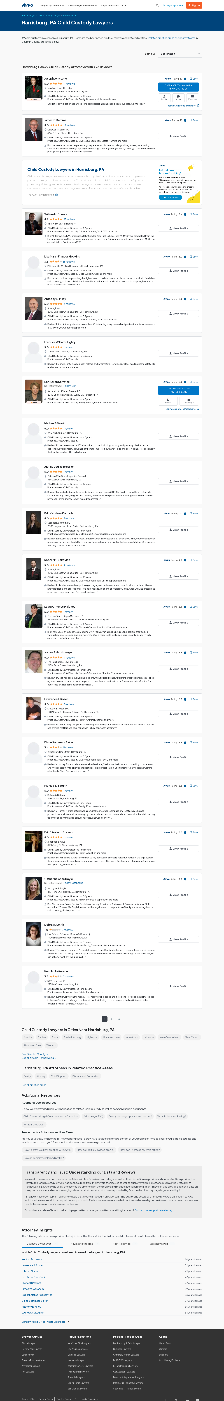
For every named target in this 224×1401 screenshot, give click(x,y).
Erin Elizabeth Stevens (59, 825)
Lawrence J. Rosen (56, 693)
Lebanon (151, 1028)
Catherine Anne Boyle (58, 871)
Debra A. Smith (54, 916)
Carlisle (42, 1028)
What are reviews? (34, 1115)
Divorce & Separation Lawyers (128, 1368)
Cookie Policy (63, 1390)
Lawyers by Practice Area (83, 5)
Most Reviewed (124, 1234)
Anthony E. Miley (55, 297)
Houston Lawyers (76, 1351)
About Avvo (165, 1334)
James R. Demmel (56, 120)
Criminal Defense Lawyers (126, 1345)
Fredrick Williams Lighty (60, 340)
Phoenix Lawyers (76, 1368)
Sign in (194, 5)
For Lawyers (28, 1362)
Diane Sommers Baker (59, 736)
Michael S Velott (55, 421)
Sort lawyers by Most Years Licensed (45, 1312)
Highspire (94, 1028)
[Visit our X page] (177, 1392)
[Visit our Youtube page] (197, 1392)
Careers (163, 1339)
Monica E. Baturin (56, 779)
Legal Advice (28, 1345)
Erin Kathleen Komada (59, 509)
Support (163, 1345)
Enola (55, 1028)
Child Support (60, 1067)
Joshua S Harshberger (58, 647)
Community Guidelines (86, 1390)
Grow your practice (173, 5)
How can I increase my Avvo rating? (141, 1140)
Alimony (41, 1067)
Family (27, 1067)
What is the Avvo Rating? (173, 1107)
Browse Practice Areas (33, 1351)
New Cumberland (172, 1028)
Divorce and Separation (87, 1067)
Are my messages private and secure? (132, 1107)
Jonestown (134, 1028)
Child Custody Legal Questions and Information (51, 1107)
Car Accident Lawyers (124, 1362)
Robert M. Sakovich (57, 556)
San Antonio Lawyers (78, 1373)
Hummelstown (113, 1028)
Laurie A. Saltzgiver (33, 1303)
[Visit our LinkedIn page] (188, 1392)
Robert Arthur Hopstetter (36, 1285)
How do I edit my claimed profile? (96, 1140)
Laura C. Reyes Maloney (60, 602)
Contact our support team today (154, 1201)
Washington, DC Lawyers (80, 1356)
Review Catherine (73, 875)
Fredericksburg (74, 1028)
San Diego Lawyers (77, 1379)
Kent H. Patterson (56, 962)
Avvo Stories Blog (31, 1356)
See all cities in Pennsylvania (38, 1048)
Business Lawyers (122, 1339)
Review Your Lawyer (32, 1339)
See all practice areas (34, 1075)
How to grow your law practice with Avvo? (47, 1140)
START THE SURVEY (169, 197)
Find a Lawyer (29, 1334)
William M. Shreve (56, 213)
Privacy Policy (46, 1390)
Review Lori (69, 383)
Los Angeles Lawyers (78, 1339)
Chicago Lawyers (76, 1345)
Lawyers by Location (52, 5)
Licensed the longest (42, 1234)
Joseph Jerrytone (55, 78)
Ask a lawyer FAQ (94, 1107)
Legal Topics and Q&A (115, 5)
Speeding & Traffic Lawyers (127, 1379)
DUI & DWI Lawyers (122, 1351)
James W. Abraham (33, 1279)
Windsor (71, 1036)
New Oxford (30, 1036)
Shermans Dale (52, 1036)
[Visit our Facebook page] (166, 1392)
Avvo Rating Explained (170, 1351)
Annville (28, 1028)
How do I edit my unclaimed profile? (44, 1148)
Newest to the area (85, 1234)
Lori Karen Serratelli (57, 379)
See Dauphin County (34, 1045)
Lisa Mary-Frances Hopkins (62, 255)
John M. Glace (30, 1262)
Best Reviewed (161, 1234)
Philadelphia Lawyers (78, 1362)
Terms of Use (28, 1390)
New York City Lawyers (79, 1334)
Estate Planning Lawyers (125, 1356)
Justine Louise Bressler (59, 463)
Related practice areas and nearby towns (174, 38)
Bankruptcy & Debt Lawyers (127, 1334)
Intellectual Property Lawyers (128, 1373)
